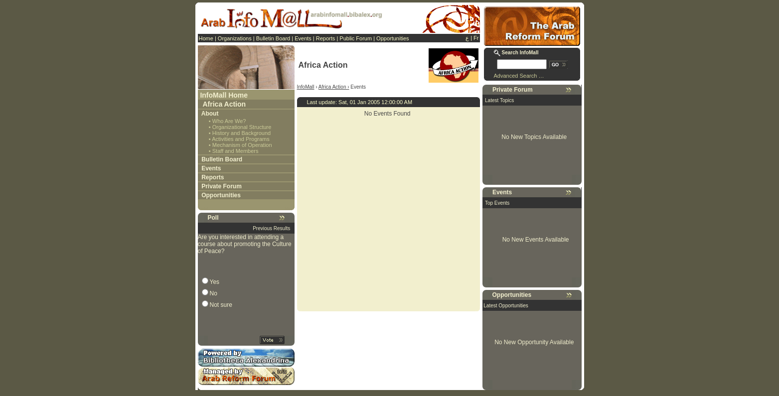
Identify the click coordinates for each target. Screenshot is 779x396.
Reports (325, 38)
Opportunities (392, 38)
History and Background (241, 133)
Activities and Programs (241, 139)
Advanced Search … (519, 76)
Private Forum (221, 186)
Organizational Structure (242, 127)
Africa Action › (333, 87)
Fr (475, 38)
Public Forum (355, 38)
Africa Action (224, 104)
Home (206, 38)
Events (303, 38)
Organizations (235, 38)
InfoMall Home (224, 95)
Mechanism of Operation (242, 145)
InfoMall (305, 87)
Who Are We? (229, 121)
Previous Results (271, 228)
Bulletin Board (273, 38)
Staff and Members (235, 151)
